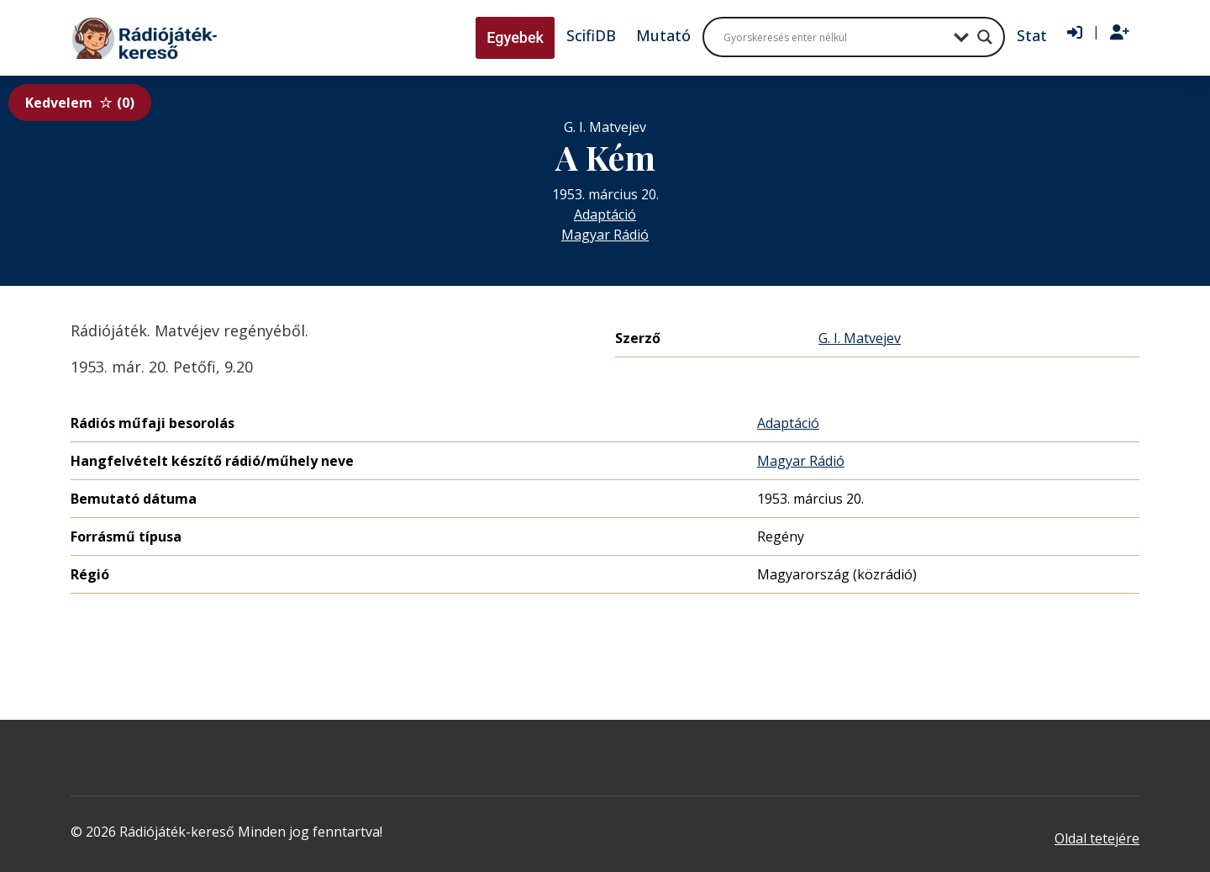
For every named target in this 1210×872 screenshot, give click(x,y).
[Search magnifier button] (985, 37)
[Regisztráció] (1120, 33)
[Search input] (834, 37)
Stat (1032, 35)
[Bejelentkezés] (1075, 33)
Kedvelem (79, 102)
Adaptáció (605, 214)
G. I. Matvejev (859, 338)
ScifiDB (591, 35)
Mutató (663, 35)
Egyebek (515, 37)
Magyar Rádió (605, 234)
